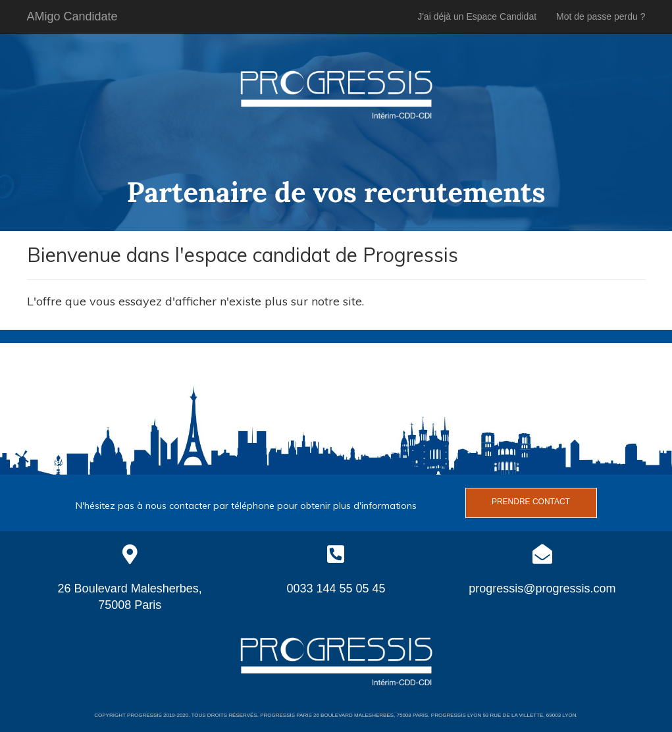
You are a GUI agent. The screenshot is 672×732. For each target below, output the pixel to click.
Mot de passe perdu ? (600, 16)
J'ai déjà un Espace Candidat (476, 16)
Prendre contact (531, 501)
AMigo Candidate (72, 16)
